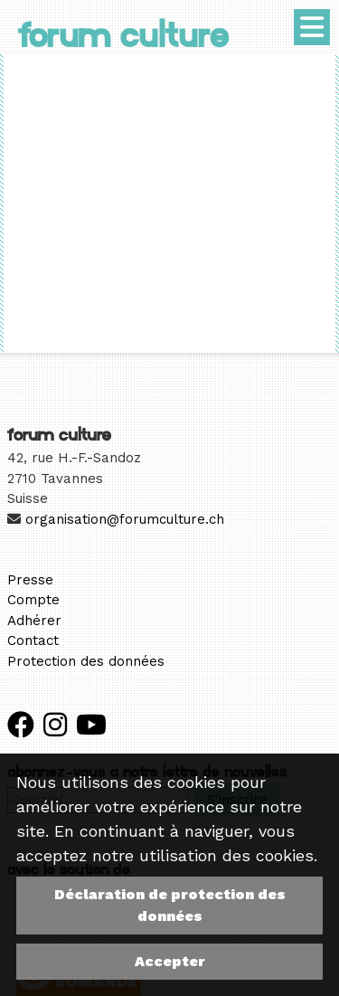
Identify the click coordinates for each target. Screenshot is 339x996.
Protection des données (86, 661)
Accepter (170, 961)
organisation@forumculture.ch (124, 519)
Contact (33, 640)
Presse (30, 580)
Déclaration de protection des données (170, 905)
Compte (33, 600)
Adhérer (34, 620)
